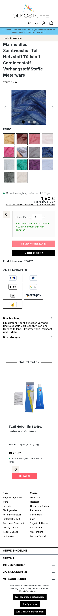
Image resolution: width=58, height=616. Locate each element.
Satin (32, 519)
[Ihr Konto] (43, 23)
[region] (29, 107)
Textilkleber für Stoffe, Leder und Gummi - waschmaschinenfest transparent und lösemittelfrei (25, 429)
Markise (34, 493)
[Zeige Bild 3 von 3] (34, 122)
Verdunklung (36, 527)
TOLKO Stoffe (10, 82)
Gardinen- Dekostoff (13, 523)
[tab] (28, 324)
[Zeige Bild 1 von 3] (23, 122)
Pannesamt (35, 510)
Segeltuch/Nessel (39, 523)
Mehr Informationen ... (29, 591)
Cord (5, 501)
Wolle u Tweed (38, 536)
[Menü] (7, 23)
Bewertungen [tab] (28, 337)
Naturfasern (36, 497)
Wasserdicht (36, 531)
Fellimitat (7, 506)
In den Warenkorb (33, 243)
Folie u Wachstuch (12, 514)
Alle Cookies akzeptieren (30, 611)
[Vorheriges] (5, 107)
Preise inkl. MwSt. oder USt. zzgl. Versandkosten (30, 204)
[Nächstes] (52, 107)
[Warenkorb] (51, 23)
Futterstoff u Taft (11, 519)
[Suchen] (29, 23)
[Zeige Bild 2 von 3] (29, 122)
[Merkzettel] (36, 23)
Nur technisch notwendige (30, 597)
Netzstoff (34, 501)
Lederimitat (8, 536)
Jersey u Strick (10, 527)
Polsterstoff (36, 514)
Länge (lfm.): (22, 217)
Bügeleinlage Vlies (12, 497)
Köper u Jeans (10, 531)
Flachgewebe (10, 510)
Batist (6, 493)
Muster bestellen (33, 252)
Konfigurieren (30, 604)
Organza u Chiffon (39, 506)
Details (24, 476)
